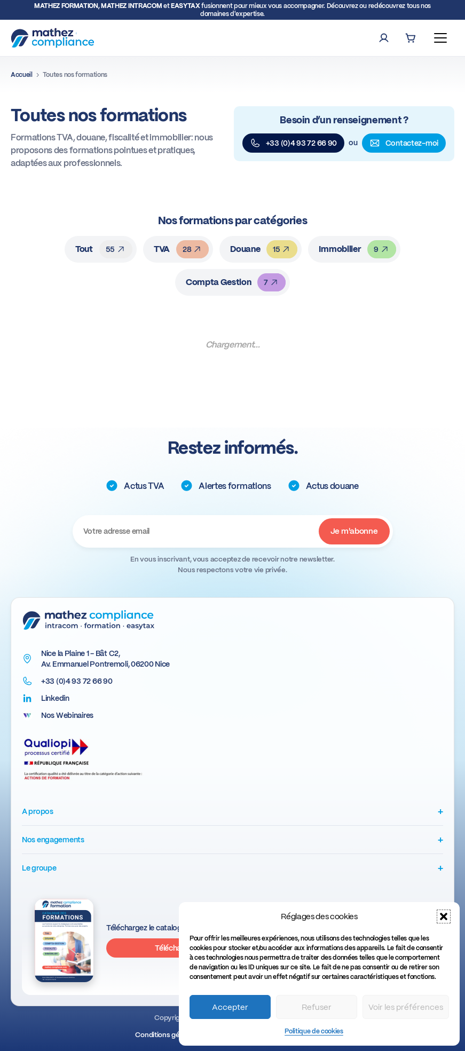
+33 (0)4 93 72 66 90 (293, 143)
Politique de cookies (314, 1031)
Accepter (230, 1007)
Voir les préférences (405, 1007)
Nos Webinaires (67, 715)
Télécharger (175, 948)
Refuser (317, 1007)
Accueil (22, 74)
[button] (443, 916)
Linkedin (55, 698)
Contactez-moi (403, 143)
